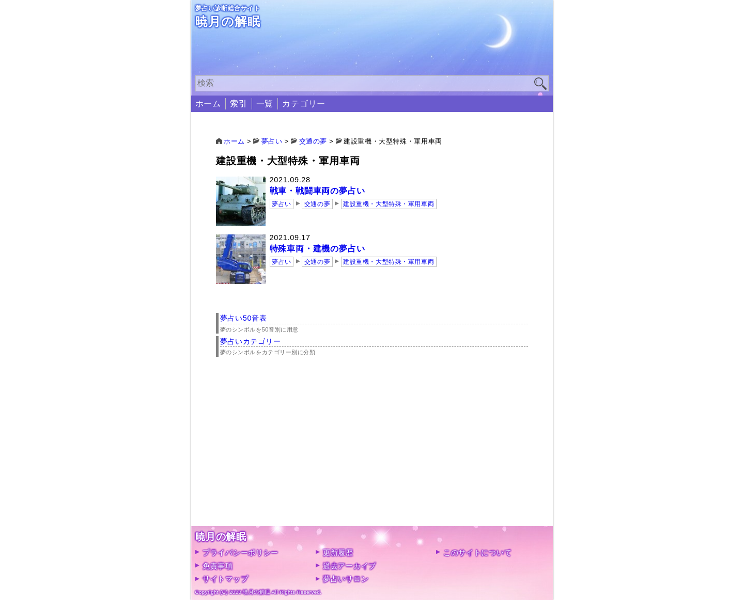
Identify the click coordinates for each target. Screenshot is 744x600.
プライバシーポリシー (240, 552)
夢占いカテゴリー (250, 341)
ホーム (208, 103)
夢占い (281, 204)
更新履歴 (338, 552)
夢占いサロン (345, 579)
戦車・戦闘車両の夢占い (317, 190)
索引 (238, 103)
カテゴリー (304, 103)
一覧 (265, 103)
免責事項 (218, 566)
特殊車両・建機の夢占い (317, 248)
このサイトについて (477, 552)
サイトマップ (225, 579)
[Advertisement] (372, 454)
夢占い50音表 (243, 318)
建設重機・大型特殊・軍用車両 (388, 204)
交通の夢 (317, 204)
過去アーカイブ (349, 566)
